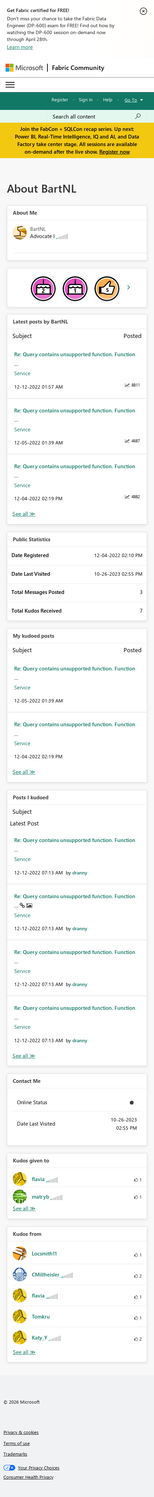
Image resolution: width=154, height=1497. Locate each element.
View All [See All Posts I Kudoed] (23, 1056)
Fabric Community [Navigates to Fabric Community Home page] (78, 67)
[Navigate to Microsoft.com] (24, 68)
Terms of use (16, 1443)
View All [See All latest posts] (23, 514)
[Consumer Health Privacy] (77, 1477)
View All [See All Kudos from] (24, 1352)
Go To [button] (131, 100)
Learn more (20, 46)
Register (60, 99)
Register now (114, 151)
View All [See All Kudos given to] (24, 1208)
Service (22, 373)
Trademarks (15, 1454)
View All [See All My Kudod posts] (23, 772)
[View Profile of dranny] (79, 872)
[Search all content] (97, 116)
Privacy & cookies (21, 1432)
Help (107, 99)
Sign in (85, 99)
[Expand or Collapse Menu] (10, 85)
